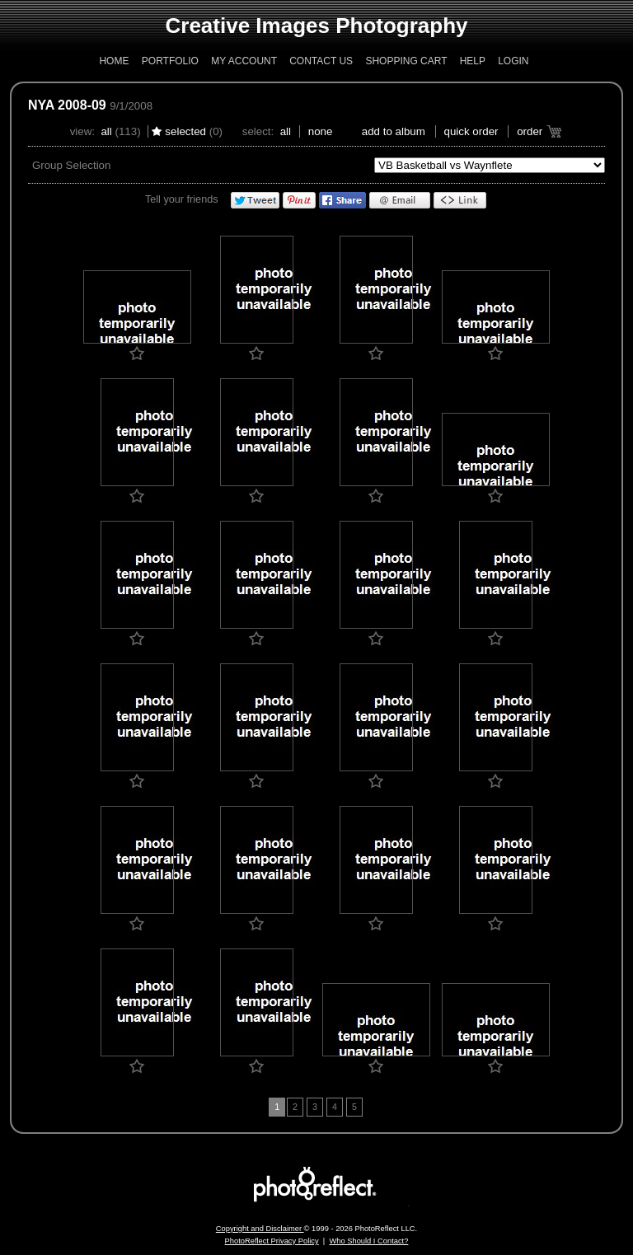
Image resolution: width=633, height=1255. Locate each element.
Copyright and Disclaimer (260, 1229)
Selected (185, 131)
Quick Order (471, 131)
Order (529, 131)
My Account (244, 61)
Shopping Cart (406, 61)
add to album (393, 131)
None (320, 131)
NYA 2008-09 (67, 105)
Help (472, 61)
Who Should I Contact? (368, 1241)
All (106, 131)
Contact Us (321, 61)
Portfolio (170, 61)
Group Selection (71, 165)
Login (513, 61)
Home (114, 61)
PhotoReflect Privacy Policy (272, 1241)
